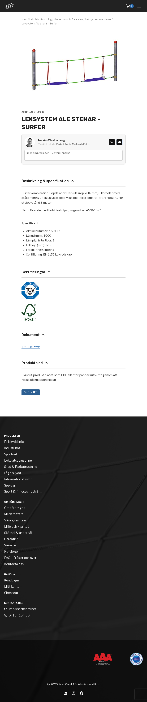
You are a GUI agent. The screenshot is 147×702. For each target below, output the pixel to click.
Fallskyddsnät (14, 442)
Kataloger (11, 551)
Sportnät (10, 454)
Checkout (11, 593)
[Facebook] (81, 693)
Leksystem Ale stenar (98, 19)
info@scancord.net (22, 609)
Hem (24, 19)
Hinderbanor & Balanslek (68, 19)
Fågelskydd (12, 473)
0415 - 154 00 (19, 615)
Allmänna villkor (89, 684)
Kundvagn (11, 580)
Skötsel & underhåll (18, 533)
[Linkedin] (65, 693)
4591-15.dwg (30, 347)
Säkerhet (11, 545)
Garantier (11, 539)
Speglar (9, 485)
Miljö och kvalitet (16, 526)
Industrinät (12, 448)
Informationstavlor (18, 479)
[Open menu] (139, 6)
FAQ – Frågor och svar (20, 558)
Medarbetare (14, 514)
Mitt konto (12, 586)
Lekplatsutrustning (40, 19)
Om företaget (14, 508)
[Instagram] (73, 693)
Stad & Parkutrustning (20, 467)
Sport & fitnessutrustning (23, 491)
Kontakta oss (14, 564)
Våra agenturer (15, 520)
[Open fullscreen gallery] (122, 101)
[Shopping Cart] (130, 6)
